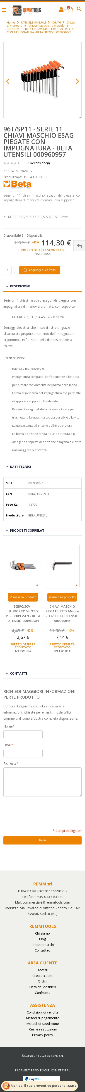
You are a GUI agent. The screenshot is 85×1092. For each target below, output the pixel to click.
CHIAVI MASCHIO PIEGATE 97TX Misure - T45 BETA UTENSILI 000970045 (62, 613)
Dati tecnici (20, 466)
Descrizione (20, 286)
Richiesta (10, 763)
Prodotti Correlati (27, 530)
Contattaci (43, 950)
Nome (8, 726)
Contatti (18, 673)
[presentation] (37, 810)
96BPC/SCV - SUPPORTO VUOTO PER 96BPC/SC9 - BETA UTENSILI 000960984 (23, 613)
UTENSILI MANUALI (33, 22)
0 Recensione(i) (38, 163)
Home (11, 22)
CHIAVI (56, 22)
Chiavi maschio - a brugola (47, 26)
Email (7, 745)
